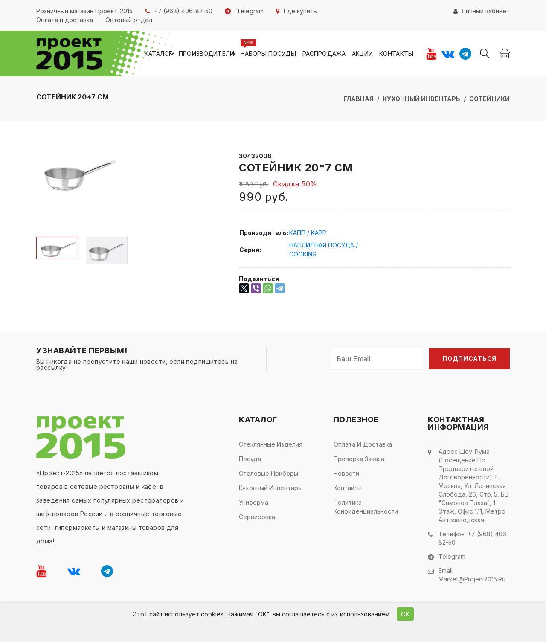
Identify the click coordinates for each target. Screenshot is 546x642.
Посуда (250, 458)
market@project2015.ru (472, 579)
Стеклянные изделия (270, 444)
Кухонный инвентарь (421, 98)
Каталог (161, 53)
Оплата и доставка (363, 444)
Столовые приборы (268, 473)
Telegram (452, 556)
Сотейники (489, 98)
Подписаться (469, 358)
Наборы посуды (268, 53)
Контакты (396, 53)
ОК (405, 614)
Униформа (253, 502)
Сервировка (257, 516)
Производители (208, 53)
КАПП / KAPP (307, 232)
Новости (346, 473)
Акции (362, 53)
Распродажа (324, 53)
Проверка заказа (359, 458)
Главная (359, 98)
